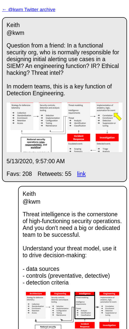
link (81, 174)
